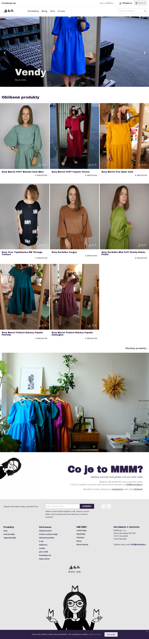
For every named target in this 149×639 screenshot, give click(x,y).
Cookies (42, 548)
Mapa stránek (44, 559)
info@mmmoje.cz (134, 484)
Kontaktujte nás (9, 3)
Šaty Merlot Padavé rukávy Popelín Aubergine (72, 334)
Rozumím (111, 634)
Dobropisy (80, 537)
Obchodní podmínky (46, 538)
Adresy (78, 541)
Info (52, 11)
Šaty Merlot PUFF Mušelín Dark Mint (23, 172)
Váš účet (81, 527)
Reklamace (43, 545)
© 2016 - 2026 (74, 572)
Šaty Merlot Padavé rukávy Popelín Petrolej (22, 334)
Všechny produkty (137, 348)
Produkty (33, 11)
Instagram (109, 506)
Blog (44, 11)
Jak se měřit (43, 552)
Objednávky (80, 534)
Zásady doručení (45, 531)
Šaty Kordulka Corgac (64, 252)
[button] (11, 52)
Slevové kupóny (82, 544)
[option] (74, 52)
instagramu (117, 489)
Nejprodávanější (10, 538)
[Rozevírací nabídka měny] (110, 3)
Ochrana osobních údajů (48, 534)
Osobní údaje (81, 530)
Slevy (5, 531)
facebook (138, 489)
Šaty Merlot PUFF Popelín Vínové (70, 172)
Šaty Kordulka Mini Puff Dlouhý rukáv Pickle (123, 253)
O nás (61, 11)
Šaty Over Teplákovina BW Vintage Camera (22, 253)
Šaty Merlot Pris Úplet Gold (117, 172)
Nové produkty (9, 534)
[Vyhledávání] (132, 11)
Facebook (103, 506)
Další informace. (94, 634)
